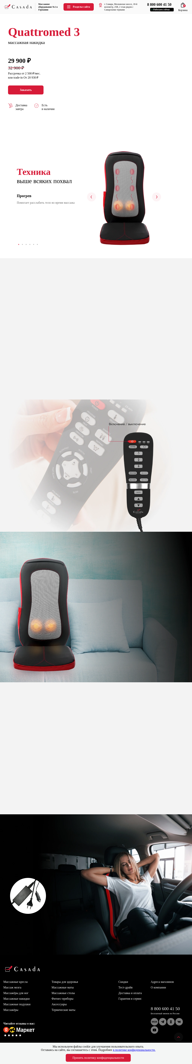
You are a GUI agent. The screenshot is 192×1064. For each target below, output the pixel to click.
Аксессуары (59, 1004)
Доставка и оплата (130, 993)
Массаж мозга (12, 987)
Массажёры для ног (15, 993)
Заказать (25, 90)
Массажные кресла (15, 981)
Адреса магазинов (162, 981)
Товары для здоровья (65, 981)
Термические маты (63, 1009)
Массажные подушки (16, 1004)
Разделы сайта (78, 6)
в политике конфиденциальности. (134, 1049)
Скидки (123, 981)
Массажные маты (63, 987)
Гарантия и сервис (130, 998)
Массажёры (10, 1009)
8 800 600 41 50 (165, 1008)
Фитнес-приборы (62, 998)
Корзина (183, 9)
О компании (158, 987)
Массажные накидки (16, 998)
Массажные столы (63, 993)
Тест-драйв (125, 987)
